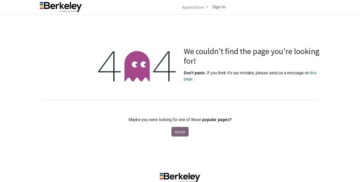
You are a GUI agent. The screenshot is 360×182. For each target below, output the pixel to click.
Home (180, 131)
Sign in (218, 7)
